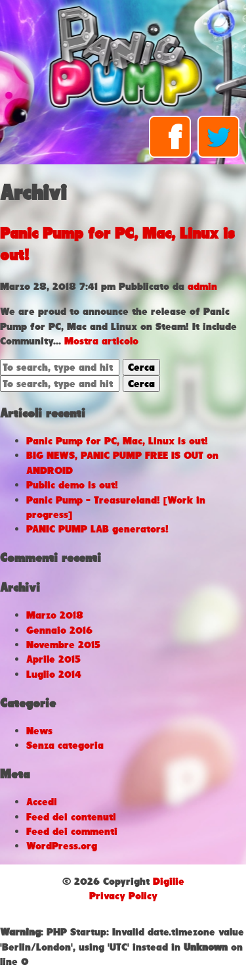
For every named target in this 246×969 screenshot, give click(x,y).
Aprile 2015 (53, 659)
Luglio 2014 (53, 674)
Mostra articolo (101, 341)
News (39, 730)
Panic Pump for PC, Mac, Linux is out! (117, 441)
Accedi (41, 801)
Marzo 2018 (54, 615)
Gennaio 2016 (59, 630)
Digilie (168, 881)
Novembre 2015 (63, 644)
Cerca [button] (141, 367)
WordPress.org (61, 845)
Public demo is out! (72, 485)
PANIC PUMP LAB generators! (97, 529)
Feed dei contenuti (71, 817)
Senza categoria (65, 745)
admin (202, 286)
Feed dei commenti (71, 831)
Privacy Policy (123, 895)
